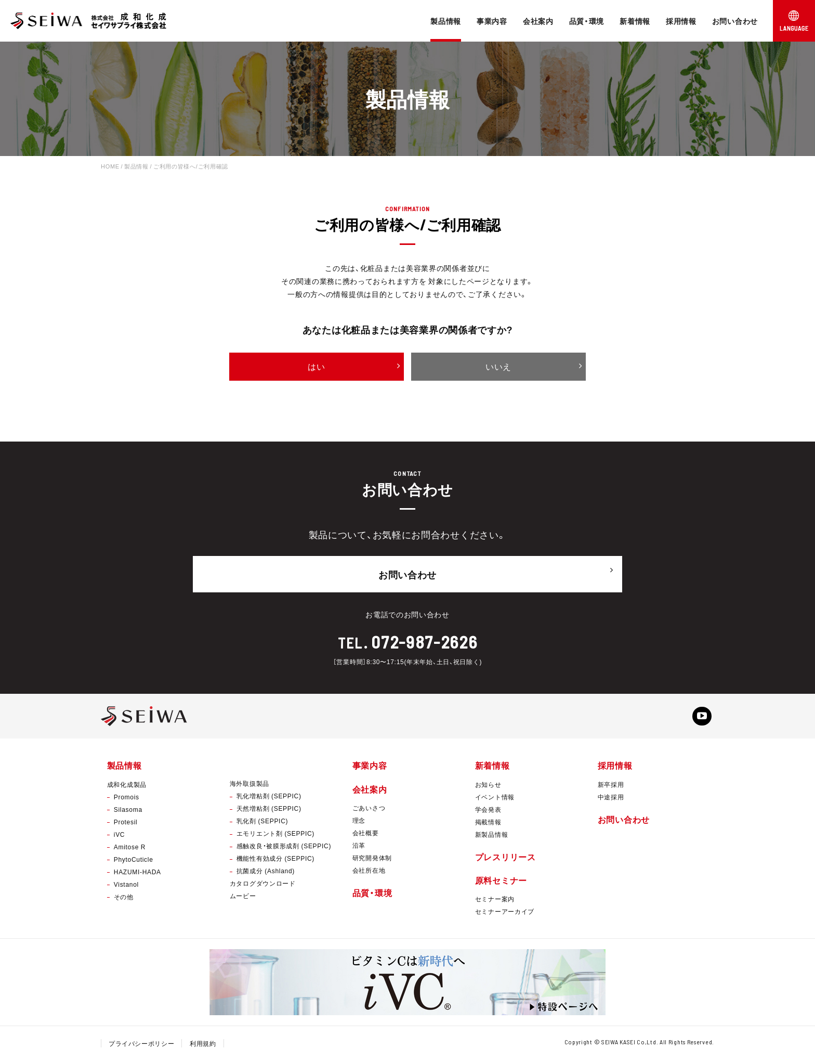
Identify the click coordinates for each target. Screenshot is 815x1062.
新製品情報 (491, 835)
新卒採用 (611, 786)
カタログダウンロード (263, 885)
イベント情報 (495, 798)
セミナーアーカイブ (504, 912)
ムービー (243, 897)
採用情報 (681, 21)
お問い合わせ (735, 21)
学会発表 (488, 810)
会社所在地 (369, 871)
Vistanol (126, 885)
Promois (126, 798)
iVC (119, 835)
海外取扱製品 (249, 785)
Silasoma (128, 810)
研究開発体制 (372, 859)
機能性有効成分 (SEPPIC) (275, 860)
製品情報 (445, 21)
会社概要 (365, 834)
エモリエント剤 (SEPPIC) (275, 835)
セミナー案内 (495, 900)
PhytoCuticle (133, 860)
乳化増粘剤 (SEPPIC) (268, 797)
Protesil (126, 823)
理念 (358, 821)
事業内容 (492, 21)
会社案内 (538, 21)
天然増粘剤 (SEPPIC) (268, 810)
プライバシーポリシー (142, 1045)
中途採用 (611, 798)
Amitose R (130, 848)
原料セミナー (501, 881)
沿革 (358, 846)
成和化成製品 (127, 786)
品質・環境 (586, 21)
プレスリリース (505, 858)
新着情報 (635, 21)
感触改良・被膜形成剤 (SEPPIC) (283, 847)
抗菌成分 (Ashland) (265, 872)
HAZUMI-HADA (137, 873)
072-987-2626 (424, 639)
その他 (124, 898)
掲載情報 (488, 823)
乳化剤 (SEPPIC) (262, 822)
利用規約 (203, 1045)
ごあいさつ (369, 809)
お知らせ (488, 786)
